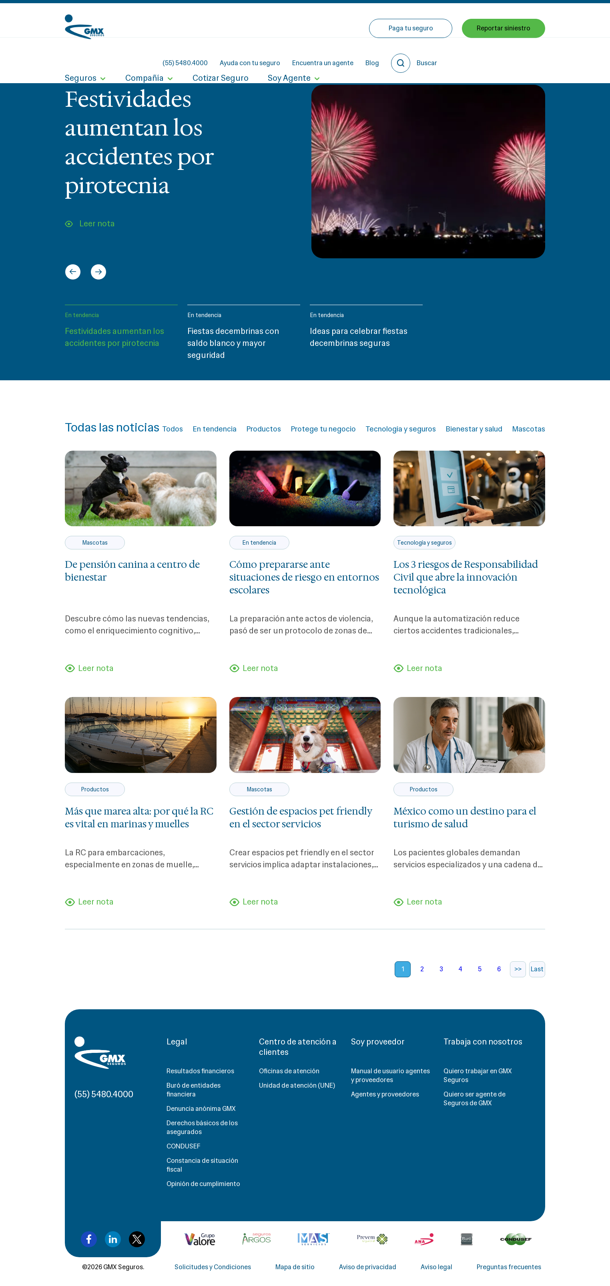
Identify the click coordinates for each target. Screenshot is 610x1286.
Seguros (80, 55)
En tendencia (82, 315)
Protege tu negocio (323, 429)
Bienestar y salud (473, 429)
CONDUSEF (184, 1146)
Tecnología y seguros (400, 429)
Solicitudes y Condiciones (213, 1267)
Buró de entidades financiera (194, 1089)
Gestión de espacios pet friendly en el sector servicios (300, 818)
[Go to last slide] (73, 272)
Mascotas (528, 429)
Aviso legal (436, 1267)
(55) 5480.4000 (257, 20)
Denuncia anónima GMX (201, 1108)
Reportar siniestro (503, 55)
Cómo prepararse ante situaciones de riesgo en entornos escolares (304, 577)
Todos (172, 429)
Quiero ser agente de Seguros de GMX (474, 1098)
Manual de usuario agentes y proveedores (390, 1075)
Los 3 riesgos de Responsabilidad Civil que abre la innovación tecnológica (465, 577)
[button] (121, 336)
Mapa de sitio (295, 1267)
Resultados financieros (200, 1071)
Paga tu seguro (411, 55)
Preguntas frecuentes (509, 1267)
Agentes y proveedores (385, 1094)
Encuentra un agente (394, 20)
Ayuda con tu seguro (322, 20)
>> (518, 969)
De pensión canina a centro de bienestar (132, 571)
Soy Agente (289, 55)
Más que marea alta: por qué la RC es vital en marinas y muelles (139, 818)
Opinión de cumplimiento (203, 1184)
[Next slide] (98, 272)
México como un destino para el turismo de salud (464, 818)
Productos (263, 429)
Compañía (144, 55)
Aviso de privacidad (367, 1267)
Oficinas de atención (289, 1071)
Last (537, 969)
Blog (444, 20)
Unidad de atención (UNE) (297, 1085)
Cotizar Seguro (221, 55)
